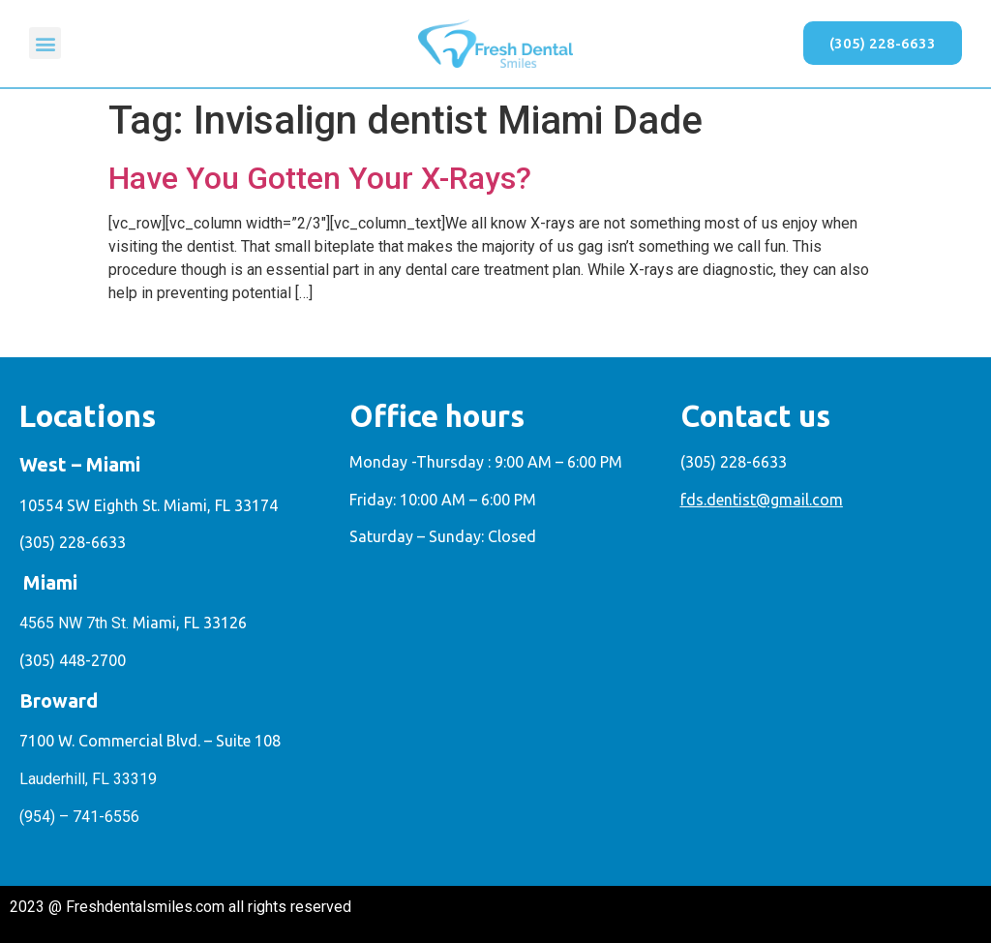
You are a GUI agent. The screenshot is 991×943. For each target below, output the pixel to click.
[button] (45, 43)
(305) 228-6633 (72, 542)
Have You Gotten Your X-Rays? (319, 178)
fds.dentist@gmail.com (761, 499)
